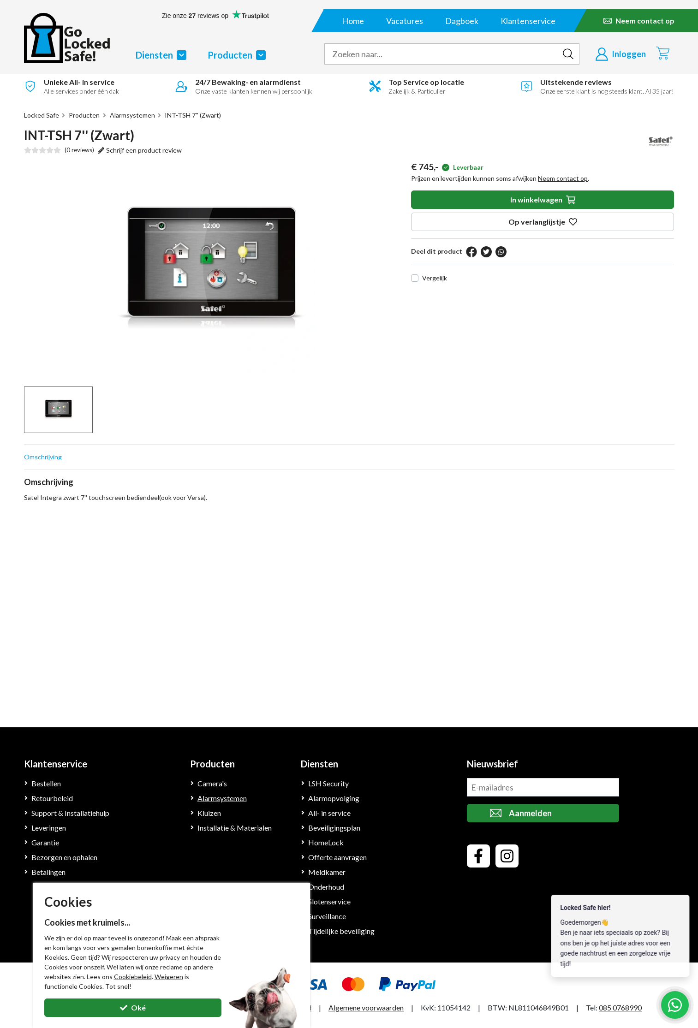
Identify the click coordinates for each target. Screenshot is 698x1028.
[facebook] (471, 251)
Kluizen (209, 812)
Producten (237, 54)
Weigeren (169, 976)
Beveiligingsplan (334, 827)
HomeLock (326, 842)
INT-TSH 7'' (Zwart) (193, 115)
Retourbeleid (52, 798)
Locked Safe (41, 115)
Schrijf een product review (140, 150)
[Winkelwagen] (662, 52)
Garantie (45, 842)
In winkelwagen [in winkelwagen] (542, 199)
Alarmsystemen (132, 115)
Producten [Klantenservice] (212, 763)
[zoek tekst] (441, 54)
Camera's (212, 783)
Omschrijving (43, 457)
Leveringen (48, 827)
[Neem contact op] (638, 20)
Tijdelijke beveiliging (341, 931)
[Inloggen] (621, 54)
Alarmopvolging (333, 798)
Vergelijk (434, 278)
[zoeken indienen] (568, 54)
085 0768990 (620, 1007)
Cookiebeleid (133, 976)
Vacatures (404, 21)
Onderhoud (326, 886)
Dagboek (461, 21)
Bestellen (46, 783)
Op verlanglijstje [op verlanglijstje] (542, 221)
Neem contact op (563, 178)
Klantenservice (528, 21)
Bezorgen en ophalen (64, 857)
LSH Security (328, 783)
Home (353, 21)
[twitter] (486, 251)
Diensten (161, 54)
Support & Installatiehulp (70, 812)
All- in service (329, 812)
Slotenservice (329, 901)
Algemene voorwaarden (366, 1007)
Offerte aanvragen (337, 857)
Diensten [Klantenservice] (319, 763)
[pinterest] (501, 251)
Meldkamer (327, 872)
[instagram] (507, 856)
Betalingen (48, 872)
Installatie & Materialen (234, 827)
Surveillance (327, 916)
